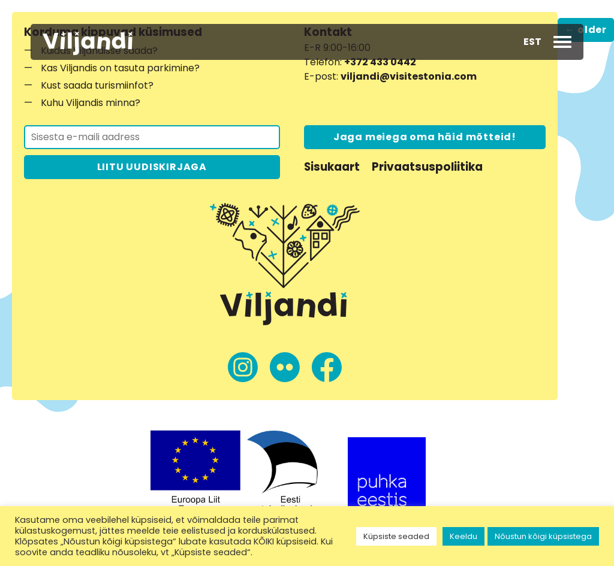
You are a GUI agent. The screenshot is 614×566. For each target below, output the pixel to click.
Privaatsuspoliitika (427, 167)
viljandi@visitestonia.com (409, 76)
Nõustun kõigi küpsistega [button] (543, 536)
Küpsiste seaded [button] (396, 536)
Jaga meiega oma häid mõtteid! (424, 137)
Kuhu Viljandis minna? (90, 103)
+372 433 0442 (380, 62)
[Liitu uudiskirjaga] (152, 137)
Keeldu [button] (463, 536)
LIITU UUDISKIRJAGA (152, 167)
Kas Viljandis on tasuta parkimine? (120, 68)
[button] (532, 42)
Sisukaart (332, 167)
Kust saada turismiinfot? (97, 85)
